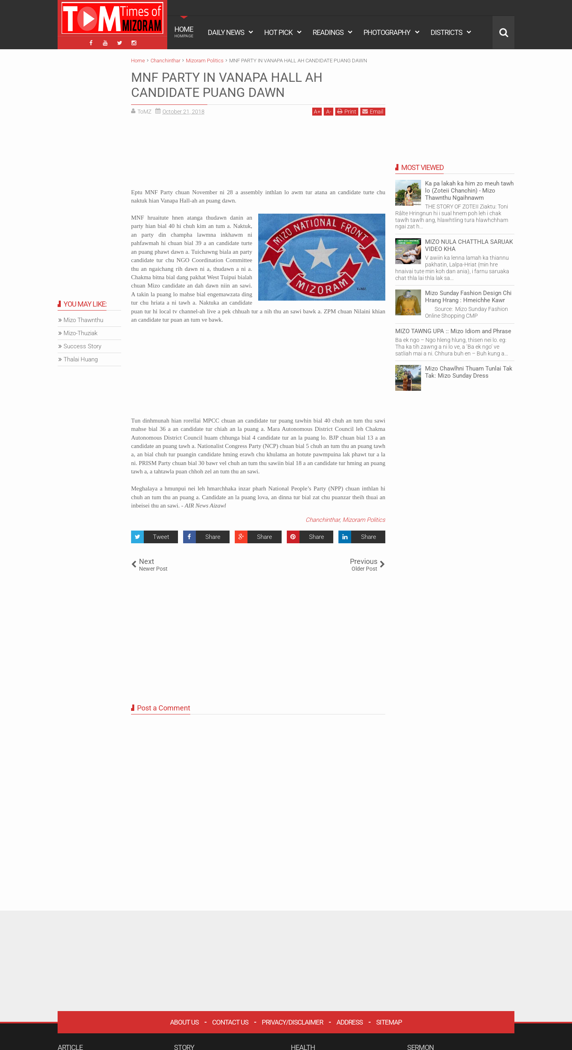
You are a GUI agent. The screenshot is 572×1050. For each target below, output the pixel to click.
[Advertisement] (258, 155)
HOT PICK (278, 32)
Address (349, 1022)
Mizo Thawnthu (83, 320)
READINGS (328, 32)
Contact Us (230, 1022)
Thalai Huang (81, 359)
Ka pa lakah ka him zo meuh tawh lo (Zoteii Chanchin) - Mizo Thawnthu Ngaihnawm (469, 190)
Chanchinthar (322, 519)
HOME (183, 32)
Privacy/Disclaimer (292, 1022)
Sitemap (389, 1022)
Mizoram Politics (363, 519)
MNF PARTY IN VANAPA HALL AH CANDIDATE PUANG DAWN (227, 85)
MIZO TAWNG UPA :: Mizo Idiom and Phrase (453, 331)
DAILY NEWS (226, 32)
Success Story (82, 346)
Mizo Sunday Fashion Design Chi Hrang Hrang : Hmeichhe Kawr (468, 297)
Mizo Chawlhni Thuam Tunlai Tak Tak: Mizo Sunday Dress (468, 372)
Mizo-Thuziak (80, 333)
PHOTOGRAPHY (386, 32)
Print (346, 111)
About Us (184, 1022)
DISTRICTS (446, 32)
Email (372, 111)
